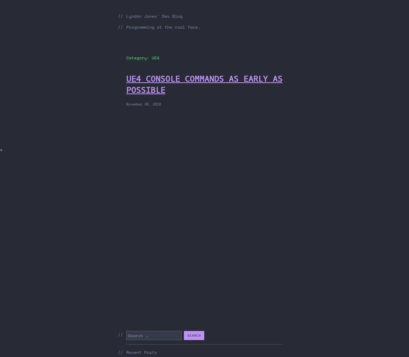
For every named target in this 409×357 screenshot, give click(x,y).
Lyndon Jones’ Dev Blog (154, 16)
